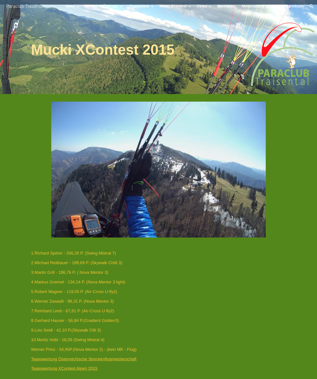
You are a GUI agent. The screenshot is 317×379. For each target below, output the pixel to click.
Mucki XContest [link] (173, 6)
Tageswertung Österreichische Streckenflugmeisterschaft (84, 359)
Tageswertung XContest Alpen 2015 (64, 368)
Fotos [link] (202, 6)
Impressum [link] (294, 6)
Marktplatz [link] (227, 6)
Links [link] (274, 6)
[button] (311, 6)
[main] (158, 48)
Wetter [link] (91, 6)
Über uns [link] (110, 6)
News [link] (70, 6)
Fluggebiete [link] (139, 6)
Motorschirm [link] (253, 6)
